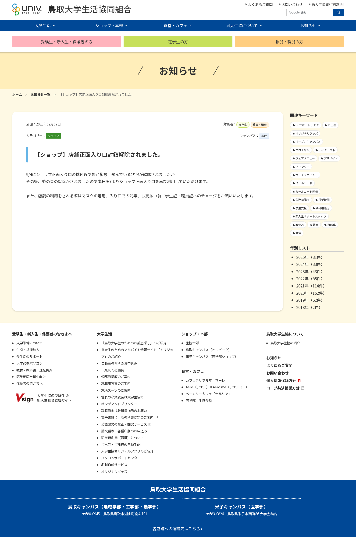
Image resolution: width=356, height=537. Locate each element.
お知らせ (308, 25)
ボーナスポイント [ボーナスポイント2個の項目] (306, 175)
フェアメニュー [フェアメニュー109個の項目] (305, 158)
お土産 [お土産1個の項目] (332, 125)
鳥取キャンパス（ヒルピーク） (208, 349)
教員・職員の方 (289, 41)
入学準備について (29, 342)
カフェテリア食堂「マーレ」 (207, 380)
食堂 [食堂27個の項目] (298, 233)
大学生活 (43, 25)
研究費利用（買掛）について (122, 437)
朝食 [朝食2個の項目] (315, 225)
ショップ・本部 (109, 25)
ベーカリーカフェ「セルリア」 (208, 393)
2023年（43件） (310, 271)
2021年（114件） (311, 286)
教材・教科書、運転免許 (34, 370)
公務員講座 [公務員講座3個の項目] (302, 200)
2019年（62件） (310, 300)
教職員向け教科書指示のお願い (124, 410)
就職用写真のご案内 (116, 383)
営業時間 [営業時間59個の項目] (324, 200)
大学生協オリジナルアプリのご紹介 (127, 451)
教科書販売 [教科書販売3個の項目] (323, 208)
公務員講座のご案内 (116, 376)
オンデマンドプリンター (119, 403)
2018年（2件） (309, 307)
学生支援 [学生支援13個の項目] (301, 208)
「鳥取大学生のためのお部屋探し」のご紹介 (134, 342)
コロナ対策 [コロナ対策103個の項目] (302, 150)
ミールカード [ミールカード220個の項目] (303, 183)
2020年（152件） (311, 293)
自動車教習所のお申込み (119, 363)
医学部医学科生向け (31, 376)
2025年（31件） (310, 257)
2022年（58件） (310, 278)
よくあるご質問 (260, 4)
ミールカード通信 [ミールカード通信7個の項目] (306, 191)
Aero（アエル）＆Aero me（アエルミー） (217, 386)
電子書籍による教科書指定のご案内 (127, 417)
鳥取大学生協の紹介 (285, 342)
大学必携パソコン (29, 363)
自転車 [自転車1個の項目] (331, 225)
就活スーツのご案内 (116, 390)
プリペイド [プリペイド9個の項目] (331, 158)
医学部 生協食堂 (199, 400)
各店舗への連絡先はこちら (176, 528)
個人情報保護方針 (281, 380)
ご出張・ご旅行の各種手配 (120, 444)
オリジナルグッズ (114, 471)
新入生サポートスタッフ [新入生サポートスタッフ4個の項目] (310, 216)
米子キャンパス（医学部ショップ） (212, 356)
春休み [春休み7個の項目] (299, 225)
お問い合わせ (292, 4)
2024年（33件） (310, 264)
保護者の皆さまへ (29, 383)
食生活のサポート (29, 356)
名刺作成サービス (114, 464)
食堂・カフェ (175, 25)
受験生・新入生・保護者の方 (67, 41)
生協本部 (192, 342)
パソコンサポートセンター (120, 457)
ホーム (17, 94)
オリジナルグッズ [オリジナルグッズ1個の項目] (306, 133)
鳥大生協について (242, 25)
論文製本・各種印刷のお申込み (124, 430)
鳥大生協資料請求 (327, 4)
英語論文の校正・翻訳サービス (124, 424)
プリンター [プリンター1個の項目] (302, 167)
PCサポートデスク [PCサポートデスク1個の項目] (307, 125)
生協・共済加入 (27, 349)
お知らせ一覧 (40, 94)
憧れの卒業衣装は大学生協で (122, 396)
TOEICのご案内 (113, 370)
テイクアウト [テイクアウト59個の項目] (326, 150)
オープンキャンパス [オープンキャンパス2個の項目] (307, 141)
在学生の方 (178, 41)
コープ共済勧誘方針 (283, 388)
